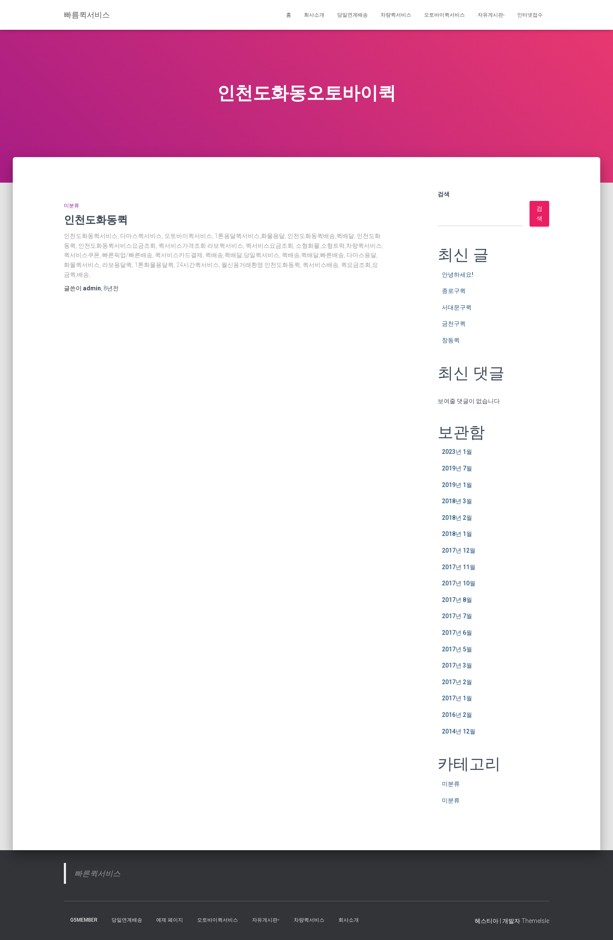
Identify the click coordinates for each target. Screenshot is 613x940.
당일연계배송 (352, 15)
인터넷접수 (530, 15)
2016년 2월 (457, 714)
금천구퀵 (454, 323)
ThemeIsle (535, 920)
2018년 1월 (457, 533)
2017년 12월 (459, 550)
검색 (444, 194)
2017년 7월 (457, 616)
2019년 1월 (457, 484)
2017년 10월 (459, 583)
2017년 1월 (457, 698)
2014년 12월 (459, 731)
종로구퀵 (454, 290)
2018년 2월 (457, 517)
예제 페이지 (169, 920)
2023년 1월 (457, 451)
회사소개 (314, 15)
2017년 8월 (457, 599)
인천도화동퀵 (96, 219)
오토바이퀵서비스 (444, 15)
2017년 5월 (457, 649)
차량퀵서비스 (396, 15)
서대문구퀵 (457, 307)
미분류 (71, 206)
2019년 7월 (457, 468)
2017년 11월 (459, 567)
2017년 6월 (457, 632)
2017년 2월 (457, 682)
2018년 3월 (457, 501)
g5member (83, 920)
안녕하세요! (457, 274)
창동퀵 (451, 340)
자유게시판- (491, 15)
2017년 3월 (457, 665)
